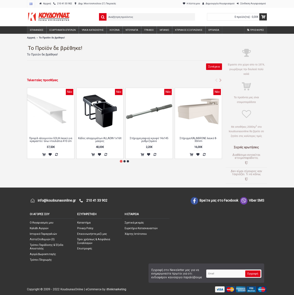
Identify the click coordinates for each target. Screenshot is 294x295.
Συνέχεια (214, 66)
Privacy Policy (85, 228)
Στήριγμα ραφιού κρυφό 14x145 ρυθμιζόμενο (149, 140)
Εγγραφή (253, 273)
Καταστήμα (84, 222)
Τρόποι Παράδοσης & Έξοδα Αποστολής (46, 246)
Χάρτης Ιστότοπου (136, 233)
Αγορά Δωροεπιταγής (43, 254)
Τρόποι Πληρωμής (41, 259)
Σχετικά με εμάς (134, 222)
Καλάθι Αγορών (39, 228)
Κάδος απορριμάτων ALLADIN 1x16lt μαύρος (100, 140)
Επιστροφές (84, 248)
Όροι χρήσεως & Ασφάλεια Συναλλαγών (93, 241)
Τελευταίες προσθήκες (42, 80)
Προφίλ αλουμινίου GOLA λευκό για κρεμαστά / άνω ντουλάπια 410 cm (50, 140)
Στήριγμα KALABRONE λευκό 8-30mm (198, 140)
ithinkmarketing (116, 289)
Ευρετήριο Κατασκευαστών (141, 228)
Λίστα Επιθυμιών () (42, 239)
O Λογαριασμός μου (41, 222)
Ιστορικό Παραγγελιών (43, 233)
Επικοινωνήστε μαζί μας (92, 233)
